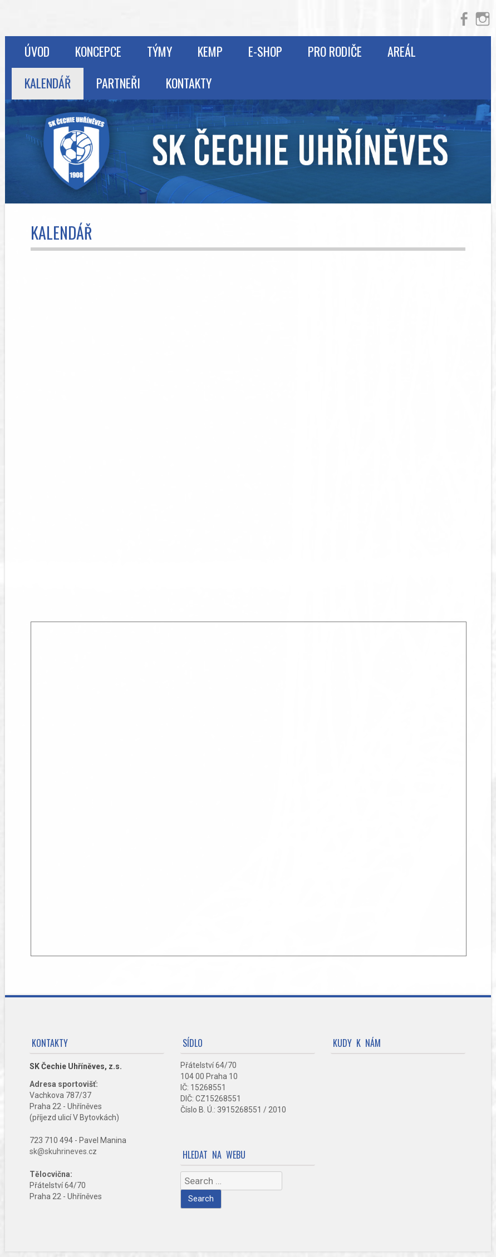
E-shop (265, 51)
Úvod (37, 51)
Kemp (210, 51)
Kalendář (47, 83)
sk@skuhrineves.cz (63, 1151)
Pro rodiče (335, 51)
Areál (401, 51)
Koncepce (98, 51)
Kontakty (189, 83)
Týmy (159, 51)
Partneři (118, 83)
